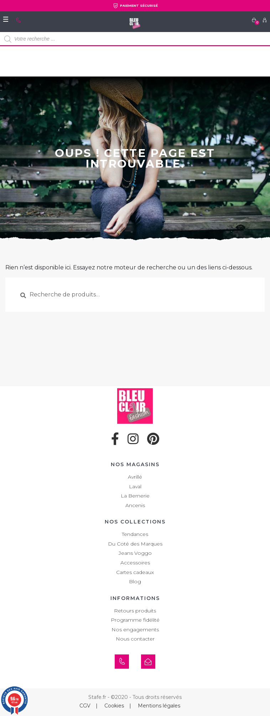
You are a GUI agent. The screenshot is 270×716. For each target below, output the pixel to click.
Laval (135, 486)
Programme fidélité (135, 620)
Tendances (135, 534)
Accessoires (135, 562)
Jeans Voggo (135, 553)
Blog (135, 581)
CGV (84, 705)
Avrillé (135, 477)
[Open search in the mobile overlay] (135, 39)
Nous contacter (135, 639)
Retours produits (135, 610)
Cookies (114, 705)
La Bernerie (135, 496)
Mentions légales (159, 705)
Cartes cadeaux (135, 572)
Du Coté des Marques (135, 544)
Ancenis (135, 505)
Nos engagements (135, 629)
